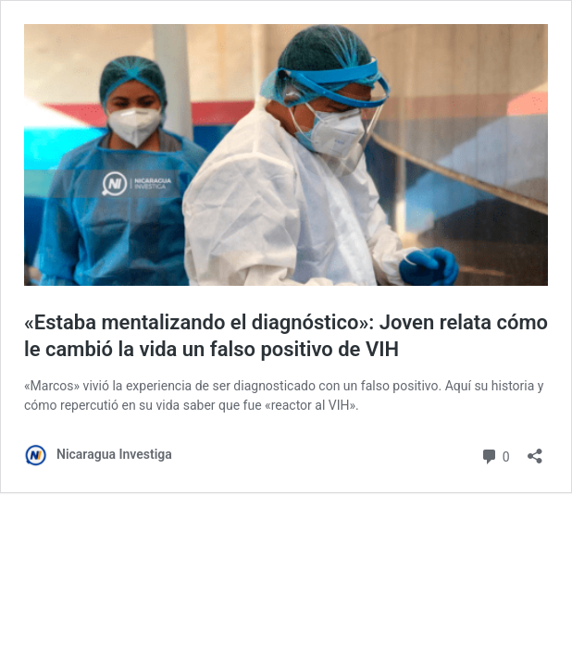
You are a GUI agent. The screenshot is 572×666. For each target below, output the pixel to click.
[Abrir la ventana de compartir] (535, 450)
